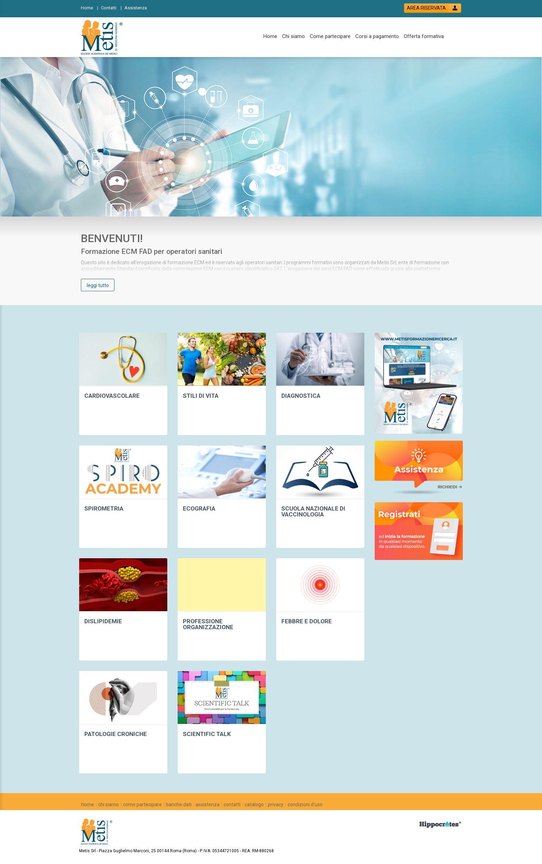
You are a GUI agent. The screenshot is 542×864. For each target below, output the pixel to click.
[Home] (89, 7)
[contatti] (232, 804)
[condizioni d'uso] (305, 804)
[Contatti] (111, 7)
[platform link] (103, 37)
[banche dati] (178, 804)
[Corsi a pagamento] (377, 36)
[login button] (432, 8)
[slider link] (419, 382)
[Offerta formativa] (424, 36)
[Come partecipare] (330, 36)
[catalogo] (254, 804)
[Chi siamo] (293, 36)
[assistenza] (207, 804)
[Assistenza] (137, 7)
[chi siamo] (108, 804)
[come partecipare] (142, 804)
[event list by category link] (123, 384)
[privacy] (275, 804)
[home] (87, 804)
